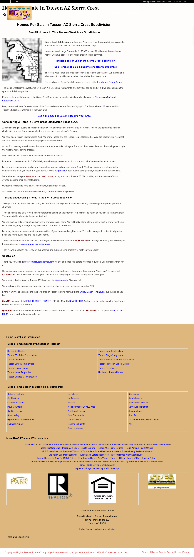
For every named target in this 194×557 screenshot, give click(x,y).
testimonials (62, 280)
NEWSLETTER (76, 301)
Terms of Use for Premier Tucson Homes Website (165, 552)
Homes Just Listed (16, 351)
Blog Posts (134, 13)
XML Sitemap (112, 468)
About (93, 13)
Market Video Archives (82, 461)
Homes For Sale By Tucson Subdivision (97, 465)
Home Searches (112, 13)
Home (82, 13)
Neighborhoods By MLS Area (81, 407)
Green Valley (13, 415)
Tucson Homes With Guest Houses (127, 455)
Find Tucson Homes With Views (93, 458)
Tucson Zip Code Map (49, 448)
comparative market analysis (36, 244)
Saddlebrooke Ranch (138, 402)
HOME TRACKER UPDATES (38, 301)
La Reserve (73, 398)
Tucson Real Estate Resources (94, 455)
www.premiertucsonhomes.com (38, 262)
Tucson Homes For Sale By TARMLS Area (56, 458)
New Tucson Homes (153, 461)
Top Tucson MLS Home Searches (53, 444)
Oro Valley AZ (74, 419)
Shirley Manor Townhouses (92, 292)
